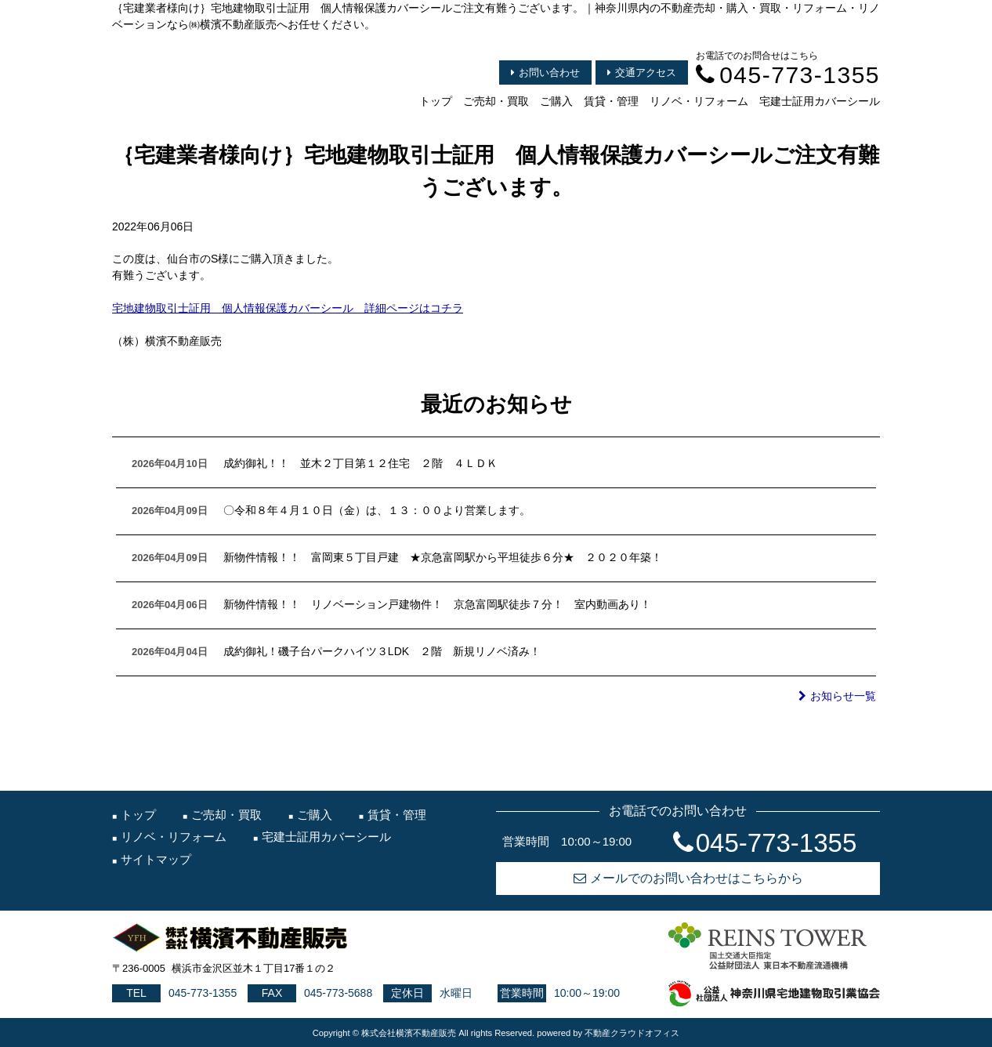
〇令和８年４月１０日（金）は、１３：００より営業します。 (376, 510)
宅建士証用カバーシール (819, 101)
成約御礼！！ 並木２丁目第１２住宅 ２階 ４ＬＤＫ (360, 463)
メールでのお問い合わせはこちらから (688, 878)
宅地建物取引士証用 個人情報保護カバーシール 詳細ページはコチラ (287, 308)
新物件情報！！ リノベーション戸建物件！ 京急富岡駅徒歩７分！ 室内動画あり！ (437, 604)
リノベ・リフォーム (699, 101)
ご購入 (556, 101)
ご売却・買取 (496, 101)
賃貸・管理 (611, 101)
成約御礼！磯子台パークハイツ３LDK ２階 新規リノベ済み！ (382, 651)
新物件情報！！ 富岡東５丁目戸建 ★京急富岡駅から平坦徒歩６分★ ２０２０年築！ (442, 557)
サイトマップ (156, 859)
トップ (435, 101)
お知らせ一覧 (837, 696)
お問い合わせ (545, 72)
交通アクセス (641, 72)
